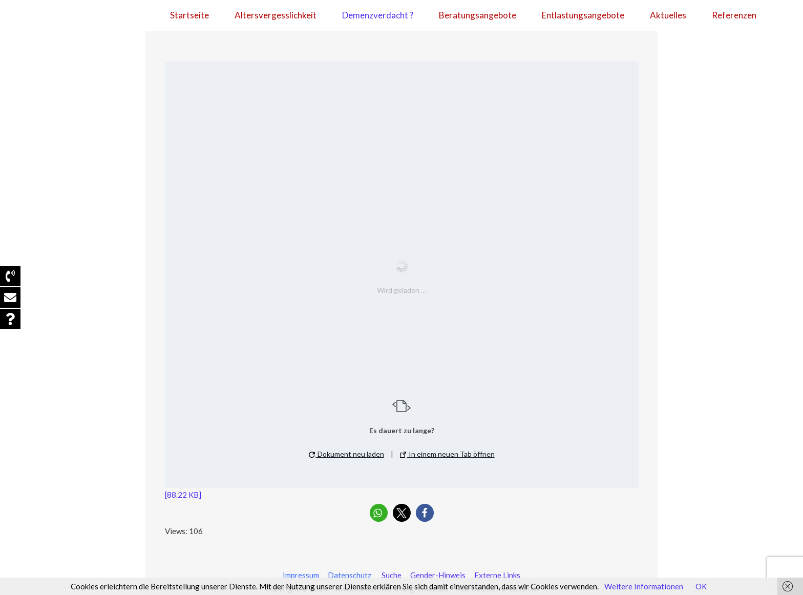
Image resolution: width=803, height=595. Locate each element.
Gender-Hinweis (438, 575)
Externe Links (497, 575)
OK (701, 586)
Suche (391, 575)
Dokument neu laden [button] (346, 454)
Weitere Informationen (643, 586)
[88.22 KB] (183, 494)
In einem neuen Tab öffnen (447, 454)
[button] (379, 513)
